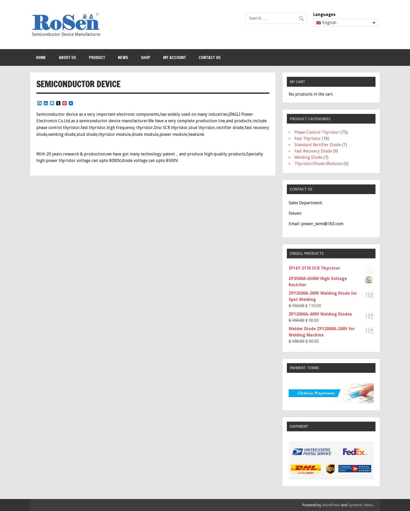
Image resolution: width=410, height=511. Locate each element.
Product (97, 57)
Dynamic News (360, 505)
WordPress (331, 505)
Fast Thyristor (307, 138)
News (123, 57)
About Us (67, 57)
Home (41, 57)
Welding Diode (308, 157)
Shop (145, 57)
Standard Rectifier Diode (317, 144)
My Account (174, 57)
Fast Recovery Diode (313, 151)
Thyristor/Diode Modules (318, 163)
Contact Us (210, 57)
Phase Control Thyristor (316, 132)
